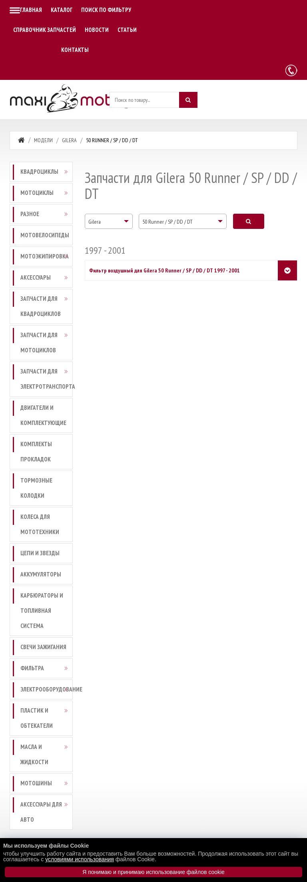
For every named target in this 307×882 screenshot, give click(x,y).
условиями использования (79, 859)
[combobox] (109, 221)
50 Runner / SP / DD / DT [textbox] (167, 221)
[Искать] (188, 100)
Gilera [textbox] (94, 221)
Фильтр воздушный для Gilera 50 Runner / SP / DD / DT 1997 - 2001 (164, 270)
